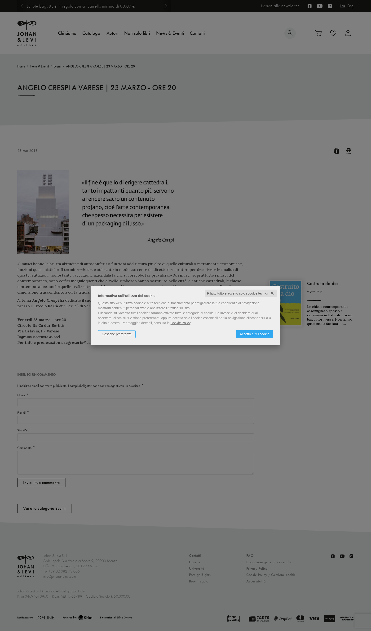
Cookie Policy (180, 323)
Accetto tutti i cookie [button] (254, 334)
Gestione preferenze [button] (117, 334)
